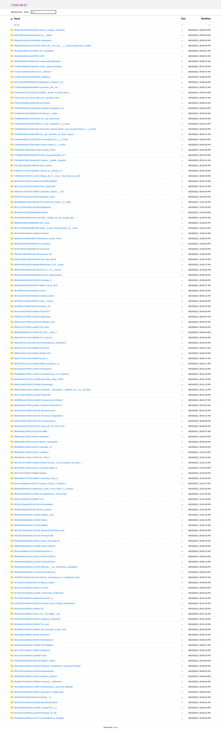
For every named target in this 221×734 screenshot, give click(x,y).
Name (17, 18)
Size (183, 18)
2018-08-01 (19, 5)
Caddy (115, 727)
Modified (206, 18)
